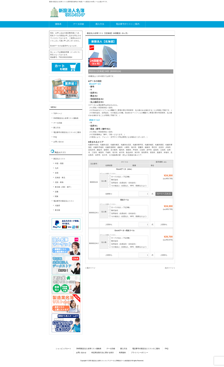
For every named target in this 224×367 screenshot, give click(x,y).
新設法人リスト (59, 159)
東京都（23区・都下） (63, 187)
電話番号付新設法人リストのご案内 (67, 132)
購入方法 (56, 128)
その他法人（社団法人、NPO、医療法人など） (128, 186)
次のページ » (170, 268)
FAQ (55, 137)
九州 (56, 168)
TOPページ (57, 113)
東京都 (57, 210)
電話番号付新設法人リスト (63, 201)
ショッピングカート (63, 349)
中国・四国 (59, 163)
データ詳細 (57, 123)
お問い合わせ (58, 142)
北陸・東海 (59, 182)
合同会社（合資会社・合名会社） (123, 183)
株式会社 (113, 180)
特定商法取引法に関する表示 (102, 353)
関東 (56, 196)
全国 (56, 173)
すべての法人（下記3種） (120, 177)
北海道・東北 (60, 178)
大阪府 (57, 206)
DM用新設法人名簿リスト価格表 (65, 118)
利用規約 (122, 353)
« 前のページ (90, 268)
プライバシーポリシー (139, 353)
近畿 (56, 192)
